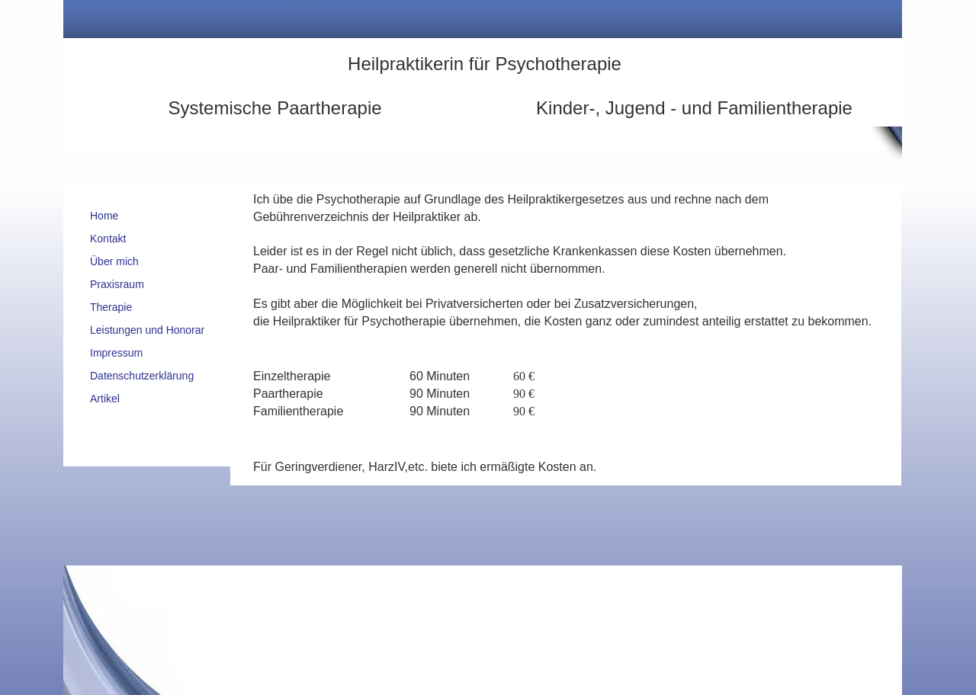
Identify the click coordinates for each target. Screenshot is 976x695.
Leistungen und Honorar (147, 330)
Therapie (111, 307)
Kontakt (108, 238)
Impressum (116, 353)
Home (104, 216)
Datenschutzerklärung (142, 376)
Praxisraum (117, 284)
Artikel (105, 398)
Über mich (114, 261)
